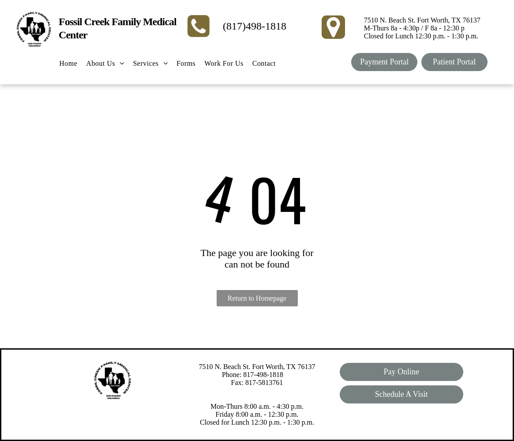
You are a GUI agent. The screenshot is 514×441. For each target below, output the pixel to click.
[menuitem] (68, 63)
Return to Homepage (257, 298)
